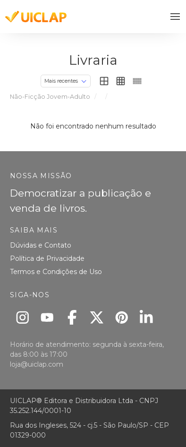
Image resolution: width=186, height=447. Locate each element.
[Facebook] (72, 317)
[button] (175, 17)
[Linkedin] (146, 317)
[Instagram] (22, 317)
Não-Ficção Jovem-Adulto (50, 96)
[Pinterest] (121, 317)
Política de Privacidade (47, 258)
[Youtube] (47, 317)
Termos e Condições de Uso (56, 271)
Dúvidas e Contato (40, 245)
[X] (97, 317)
